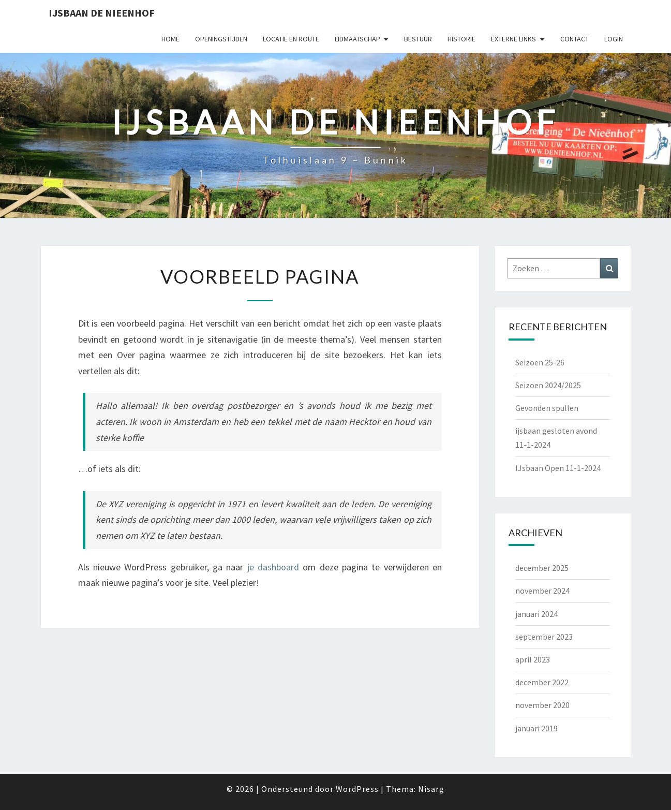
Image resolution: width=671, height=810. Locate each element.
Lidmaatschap (357, 38)
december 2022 (542, 682)
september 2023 (544, 636)
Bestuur (418, 38)
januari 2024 (536, 614)
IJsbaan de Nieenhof (102, 12)
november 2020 (542, 705)
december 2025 (542, 568)
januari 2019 (536, 728)
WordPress (357, 789)
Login (613, 38)
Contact (574, 38)
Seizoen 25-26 (539, 362)
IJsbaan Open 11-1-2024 (558, 468)
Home (170, 38)
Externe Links (513, 38)
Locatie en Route (291, 38)
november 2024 (542, 590)
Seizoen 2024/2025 (548, 385)
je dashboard (273, 567)
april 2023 (532, 659)
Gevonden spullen (546, 408)
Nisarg (431, 789)
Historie (461, 38)
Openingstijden (221, 38)
